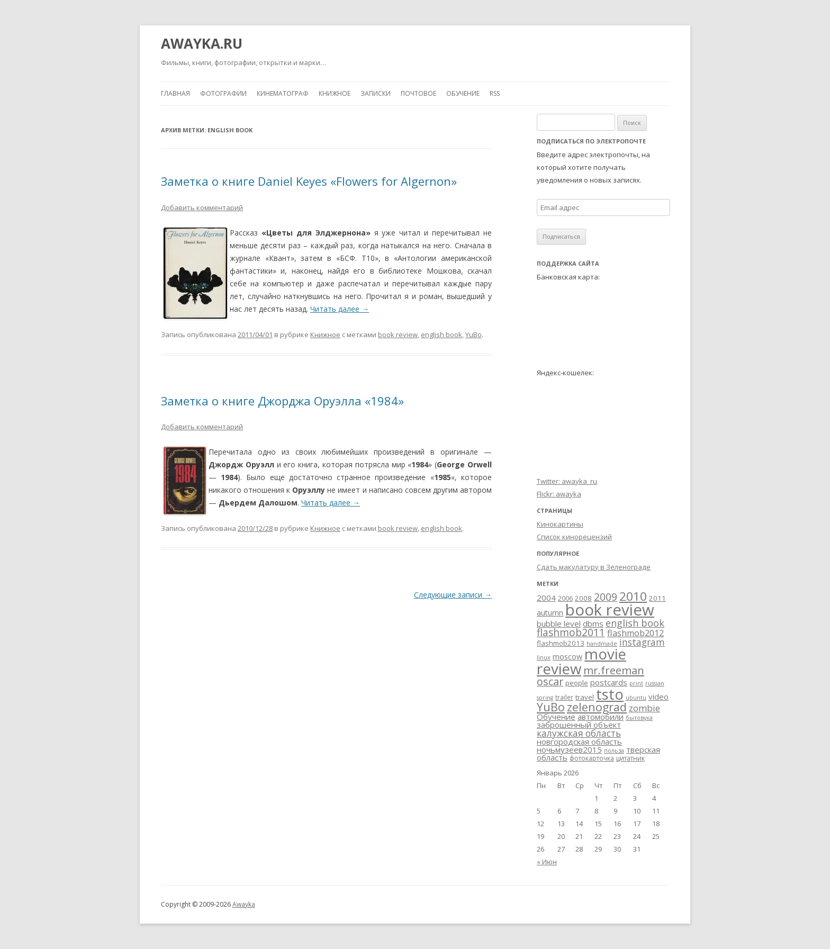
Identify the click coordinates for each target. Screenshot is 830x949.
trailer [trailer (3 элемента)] (564, 697)
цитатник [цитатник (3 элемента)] (630, 758)
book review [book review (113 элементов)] (609, 609)
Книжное (334, 93)
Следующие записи (453, 595)
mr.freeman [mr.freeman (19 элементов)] (613, 670)
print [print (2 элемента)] (636, 683)
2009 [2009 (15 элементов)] (605, 597)
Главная (175, 93)
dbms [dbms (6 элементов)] (593, 623)
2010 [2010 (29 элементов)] (633, 596)
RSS (495, 93)
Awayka (243, 904)
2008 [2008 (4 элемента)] (583, 598)
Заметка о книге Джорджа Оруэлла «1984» (282, 401)
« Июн (547, 861)
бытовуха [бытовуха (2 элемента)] (639, 717)
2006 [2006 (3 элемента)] (565, 598)
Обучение (463, 93)
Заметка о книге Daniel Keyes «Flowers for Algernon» (309, 181)
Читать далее (339, 309)
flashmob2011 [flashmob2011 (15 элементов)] (571, 632)
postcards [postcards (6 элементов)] (608, 682)
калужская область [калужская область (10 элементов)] (579, 733)
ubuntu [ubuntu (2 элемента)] (636, 697)
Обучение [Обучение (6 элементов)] (556, 716)
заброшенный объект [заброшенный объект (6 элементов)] (579, 724)
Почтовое (418, 93)
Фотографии (223, 93)
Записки (375, 93)
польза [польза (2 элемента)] (614, 750)
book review (398, 334)
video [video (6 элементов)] (658, 696)
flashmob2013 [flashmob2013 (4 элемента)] (560, 643)
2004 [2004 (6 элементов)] (546, 597)
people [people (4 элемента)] (576, 683)
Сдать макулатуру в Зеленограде (594, 567)
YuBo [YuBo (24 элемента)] (551, 707)
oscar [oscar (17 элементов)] (550, 681)
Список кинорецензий (574, 536)
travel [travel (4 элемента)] (584, 697)
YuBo (473, 334)
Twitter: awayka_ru (567, 481)
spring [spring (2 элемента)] (545, 697)
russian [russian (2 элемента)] (654, 683)
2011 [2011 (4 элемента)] (657, 598)
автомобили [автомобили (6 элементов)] (601, 716)
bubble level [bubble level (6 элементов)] (559, 623)
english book (441, 334)
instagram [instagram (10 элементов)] (642, 642)
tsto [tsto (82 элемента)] (610, 694)
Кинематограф (283, 93)
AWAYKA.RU (201, 43)
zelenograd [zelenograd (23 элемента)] (597, 707)
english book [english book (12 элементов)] (635, 623)
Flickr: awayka (559, 494)
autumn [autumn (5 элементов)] (550, 613)
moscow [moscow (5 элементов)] (567, 657)
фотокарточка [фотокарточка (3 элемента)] (592, 758)
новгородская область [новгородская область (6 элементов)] (579, 741)
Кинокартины (560, 524)
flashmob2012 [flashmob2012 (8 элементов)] (635, 633)
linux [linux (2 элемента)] (544, 657)
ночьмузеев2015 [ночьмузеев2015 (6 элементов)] (569, 749)
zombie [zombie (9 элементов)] (644, 708)
